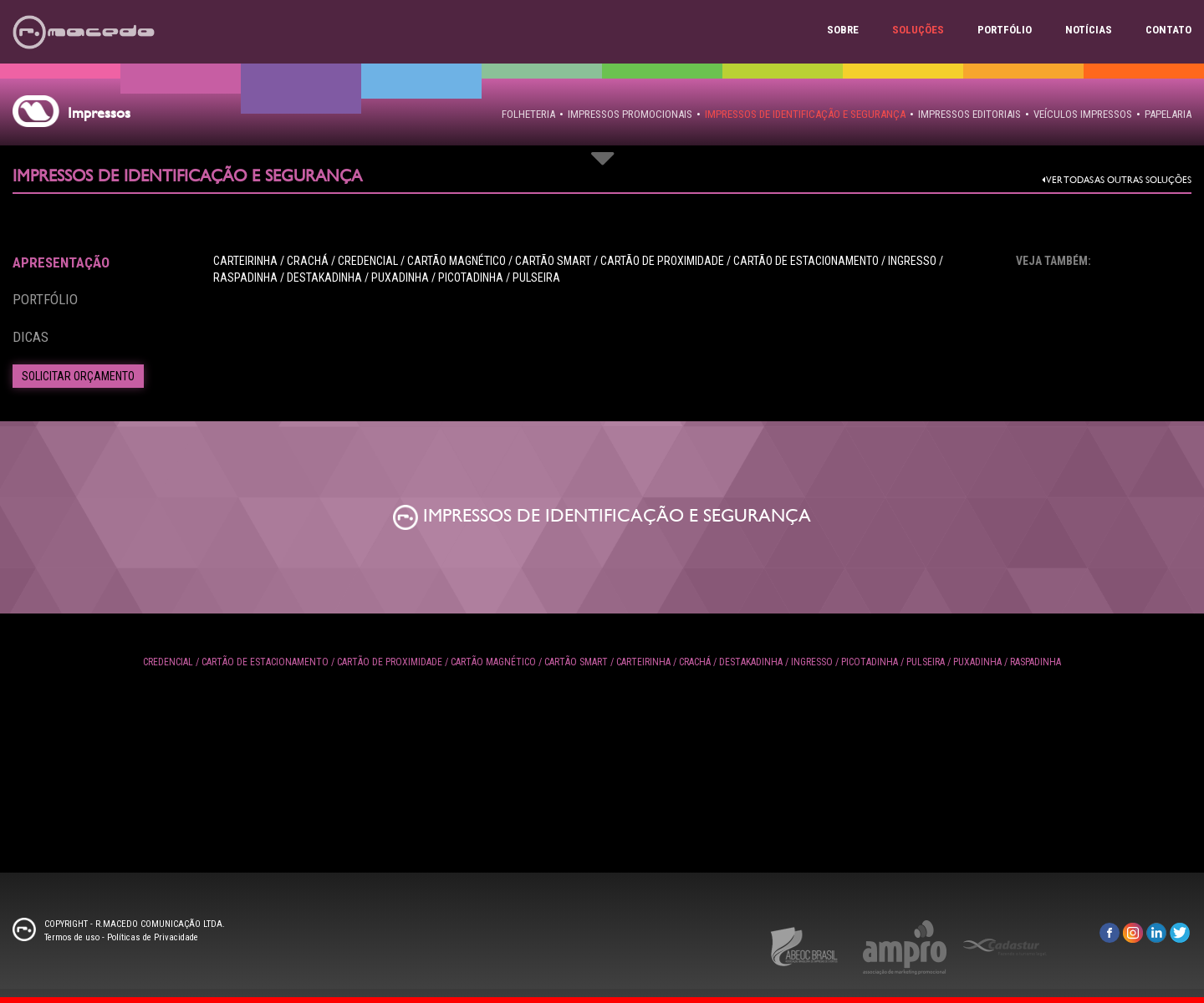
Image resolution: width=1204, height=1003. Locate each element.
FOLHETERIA (528, 114)
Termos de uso (71, 937)
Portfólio (1004, 29)
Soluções (918, 29)
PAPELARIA (1168, 114)
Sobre (843, 29)
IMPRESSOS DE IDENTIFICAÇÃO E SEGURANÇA (805, 114)
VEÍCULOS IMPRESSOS (1082, 114)
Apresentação (61, 262)
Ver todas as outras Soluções (1116, 180)
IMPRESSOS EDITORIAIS (969, 114)
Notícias (1088, 29)
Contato (1168, 29)
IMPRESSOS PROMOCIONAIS (630, 114)
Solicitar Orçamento (78, 376)
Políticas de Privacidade (152, 937)
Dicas (30, 336)
